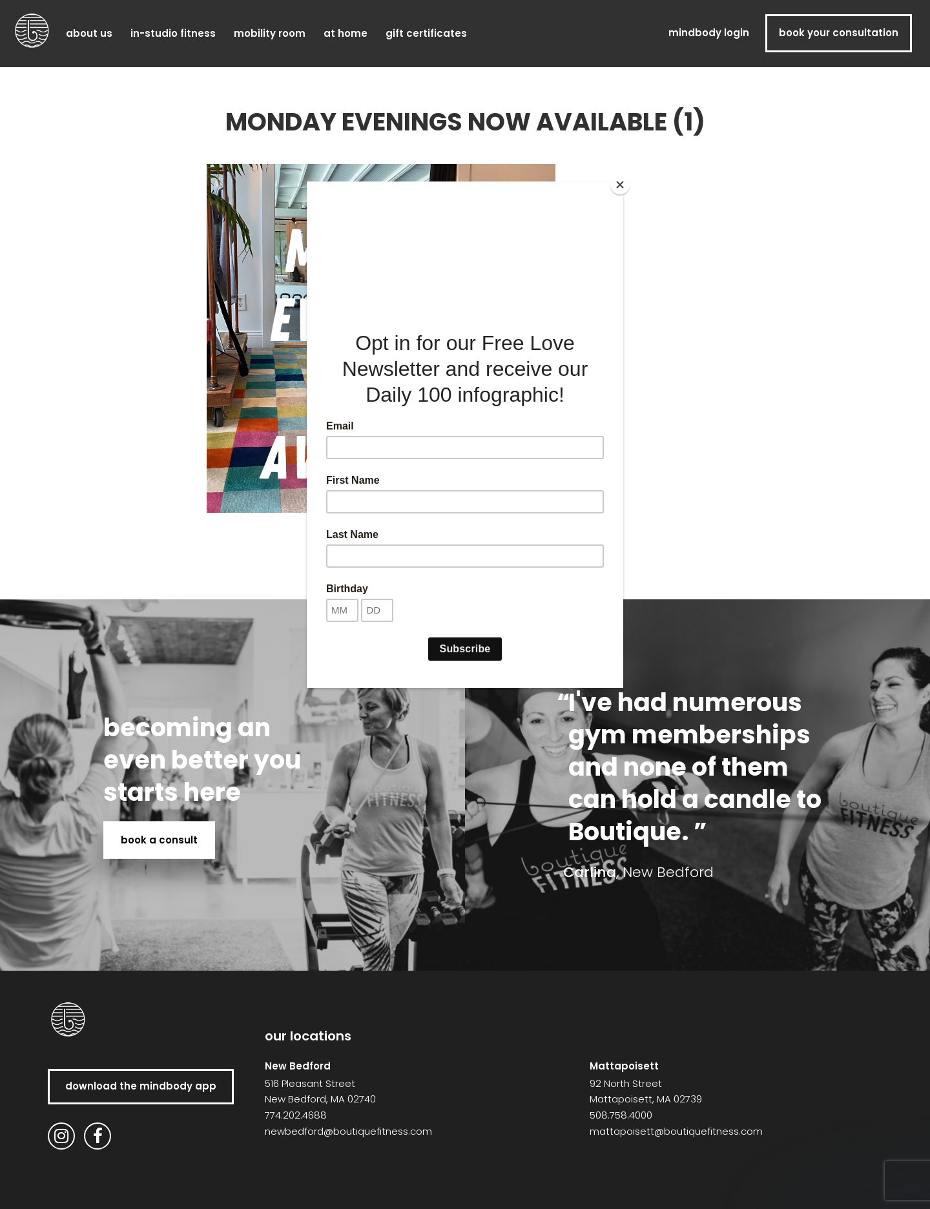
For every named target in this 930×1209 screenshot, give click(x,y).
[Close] (620, 184)
